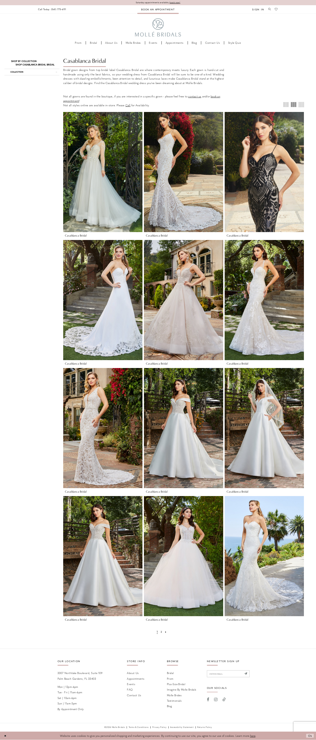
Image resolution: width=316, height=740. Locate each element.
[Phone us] (53, 9)
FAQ (130, 690)
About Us (133, 673)
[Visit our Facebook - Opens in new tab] (208, 700)
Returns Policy (204, 727)
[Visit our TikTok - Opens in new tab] (224, 700)
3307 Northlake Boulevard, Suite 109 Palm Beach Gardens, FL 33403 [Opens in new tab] (80, 675)
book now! (176, 2)
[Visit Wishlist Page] (276, 9)
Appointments (135, 678)
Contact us (134, 695)
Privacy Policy (159, 727)
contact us (194, 96)
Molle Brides (174, 695)
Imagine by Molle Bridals (181, 690)
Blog (169, 706)
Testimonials (174, 701)
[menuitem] (53, 9)
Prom (170, 678)
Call (128, 105)
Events (131, 684)
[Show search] (268, 9)
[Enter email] (230, 674)
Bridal (170, 673)
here (253, 736)
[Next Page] (166, 632)
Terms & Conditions (139, 727)
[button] (257, 9)
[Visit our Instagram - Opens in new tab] (216, 700)
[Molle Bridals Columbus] (158, 28)
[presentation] (102, 172)
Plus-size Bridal (176, 684)
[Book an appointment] (158, 9)
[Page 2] (161, 632)
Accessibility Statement (182, 727)
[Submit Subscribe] (250, 674)
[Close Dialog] (5, 736)
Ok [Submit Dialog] (309, 736)
